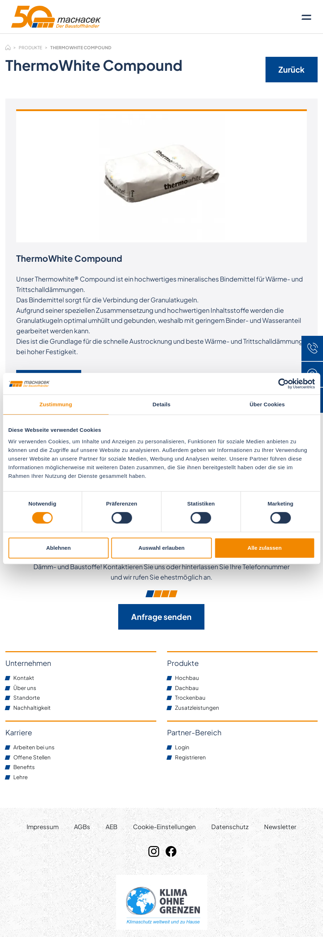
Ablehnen (58, 548)
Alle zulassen (265, 548)
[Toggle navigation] (306, 17)
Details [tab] (162, 404)
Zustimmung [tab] (56, 404)
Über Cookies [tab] (267, 404)
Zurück (291, 69)
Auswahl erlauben (161, 548)
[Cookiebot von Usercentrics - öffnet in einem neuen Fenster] (283, 383)
